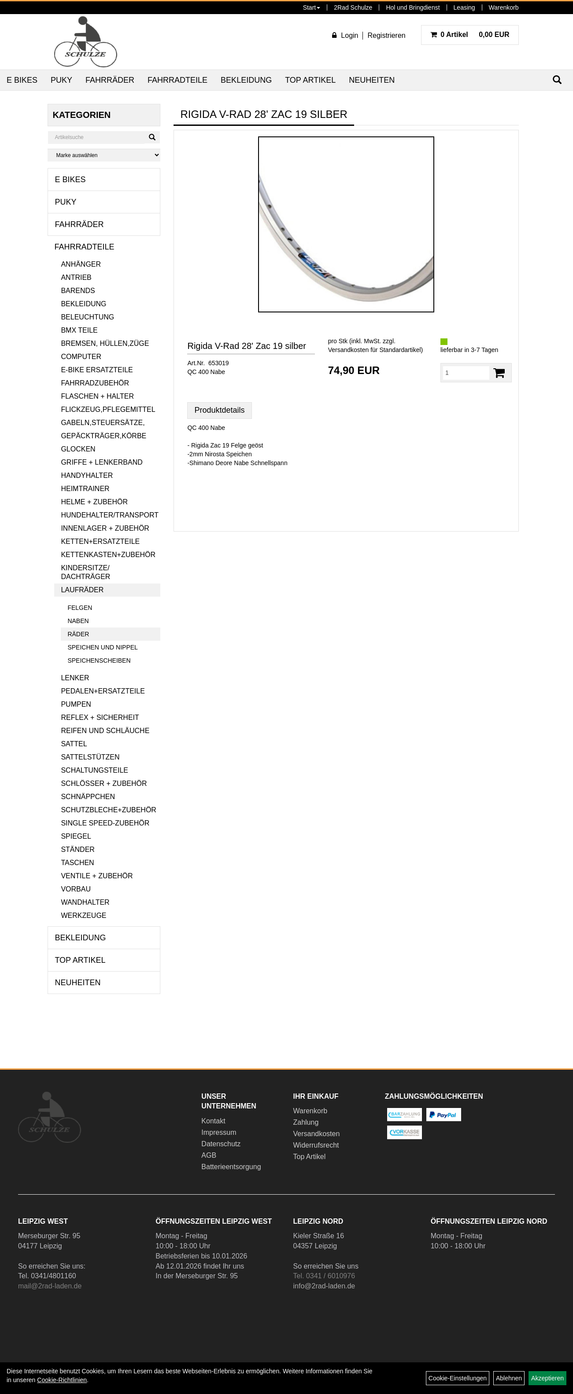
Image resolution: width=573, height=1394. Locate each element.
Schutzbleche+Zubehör (108, 810)
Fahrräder (109, 80)
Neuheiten (372, 80)
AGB (208, 1155)
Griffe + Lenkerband (101, 462)
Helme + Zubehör (94, 502)
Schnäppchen (88, 796)
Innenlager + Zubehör (105, 528)
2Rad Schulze (353, 7)
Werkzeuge (83, 915)
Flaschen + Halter (97, 396)
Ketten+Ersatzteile (100, 541)
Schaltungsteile (94, 770)
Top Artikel (310, 80)
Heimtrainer (85, 488)
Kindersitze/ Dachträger (85, 572)
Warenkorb (504, 7)
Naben (78, 620)
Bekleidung (246, 80)
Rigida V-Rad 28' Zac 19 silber (246, 346)
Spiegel (76, 836)
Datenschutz (220, 1144)
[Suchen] (152, 137)
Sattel (74, 744)
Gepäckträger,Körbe (103, 436)
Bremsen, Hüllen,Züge (105, 343)
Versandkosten (316, 1133)
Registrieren (386, 35)
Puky (61, 80)
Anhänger (81, 264)
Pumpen (76, 704)
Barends (78, 290)
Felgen (79, 607)
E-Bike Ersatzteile (97, 370)
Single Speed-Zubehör (105, 823)
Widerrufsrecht (316, 1145)
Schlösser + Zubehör (104, 783)
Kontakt (213, 1121)
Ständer (77, 849)
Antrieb (76, 277)
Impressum (218, 1132)
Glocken (78, 449)
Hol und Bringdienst (413, 7)
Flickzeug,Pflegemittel (108, 409)
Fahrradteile (177, 80)
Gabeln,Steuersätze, (102, 422)
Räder (78, 634)
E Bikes (22, 80)
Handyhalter (87, 475)
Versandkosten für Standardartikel (374, 349)
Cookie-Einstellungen (458, 1378)
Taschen (77, 862)
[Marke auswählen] (104, 155)
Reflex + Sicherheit (100, 717)
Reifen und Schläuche (105, 730)
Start (312, 7)
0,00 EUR (470, 34)
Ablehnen (509, 1378)
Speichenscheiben (98, 660)
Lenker (75, 678)
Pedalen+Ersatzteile (102, 691)
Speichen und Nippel (102, 647)
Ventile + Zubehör (97, 876)
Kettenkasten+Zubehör (108, 554)
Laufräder (82, 590)
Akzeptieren (547, 1378)
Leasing (464, 7)
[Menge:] (466, 373)
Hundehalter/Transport (110, 515)
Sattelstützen (90, 757)
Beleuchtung (87, 317)
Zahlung (305, 1122)
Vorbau (76, 889)
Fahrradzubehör (95, 383)
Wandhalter (85, 902)
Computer (81, 356)
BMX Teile (79, 330)
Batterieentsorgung (231, 1166)
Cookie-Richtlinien (62, 1379)
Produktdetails (219, 410)
